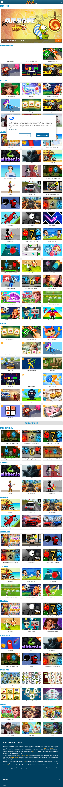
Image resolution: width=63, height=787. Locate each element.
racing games (45, 748)
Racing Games (4, 497)
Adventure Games (5, 532)
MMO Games (3, 704)
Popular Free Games (31, 423)
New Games (3, 324)
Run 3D (24, 761)
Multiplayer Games (5, 635)
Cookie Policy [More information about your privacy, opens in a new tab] (13, 129)
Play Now (58, 40)
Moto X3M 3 (20, 755)
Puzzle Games (4, 601)
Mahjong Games (4, 670)
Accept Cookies (42, 135)
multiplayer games (9, 764)
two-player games (34, 767)
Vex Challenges (27, 755)
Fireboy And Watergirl (6, 428)
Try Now (3, 132)
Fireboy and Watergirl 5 (14, 757)
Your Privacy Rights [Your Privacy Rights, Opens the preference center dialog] (25, 135)
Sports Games (4, 566)
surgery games (52, 748)
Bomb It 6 (34, 751)
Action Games (4, 463)
